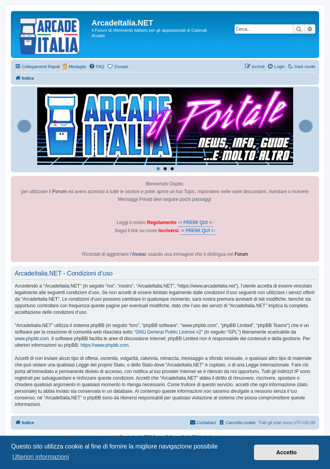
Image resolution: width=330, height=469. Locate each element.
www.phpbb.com (32, 338)
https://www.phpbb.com (104, 345)
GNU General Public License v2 (168, 332)
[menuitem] (96, 66)
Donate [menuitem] (121, 66)
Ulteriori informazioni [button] (40, 457)
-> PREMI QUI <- (195, 222)
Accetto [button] (286, 452)
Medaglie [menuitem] (77, 66)
